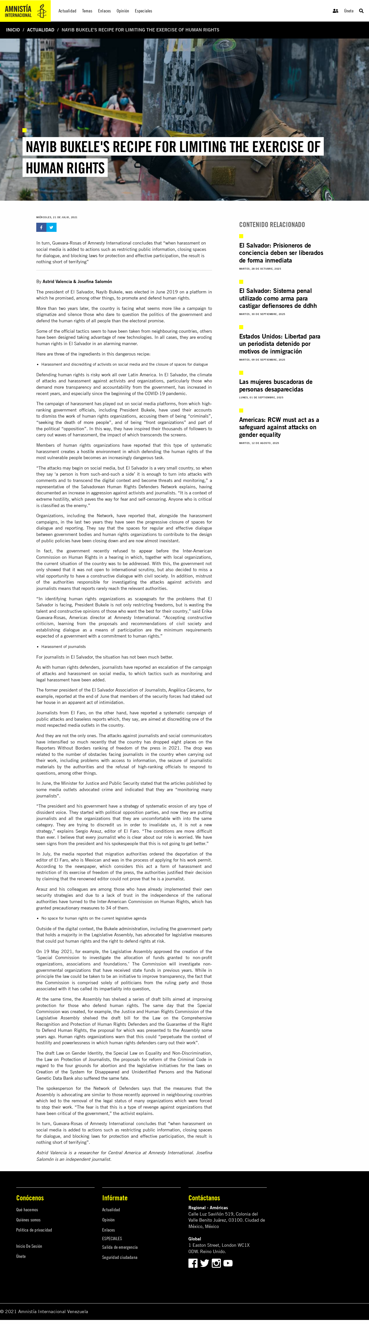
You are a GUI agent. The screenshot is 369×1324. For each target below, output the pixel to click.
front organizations (165, 422)
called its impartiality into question (114, 988)
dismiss (49, 416)
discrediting (178, 719)
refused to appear (133, 550)
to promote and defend (139, 298)
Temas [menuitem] (87, 10)
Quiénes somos (28, 1219)
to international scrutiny (130, 569)
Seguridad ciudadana (119, 1257)
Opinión (108, 1219)
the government (93, 1113)
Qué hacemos (27, 1209)
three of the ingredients (77, 354)
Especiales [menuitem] (143, 10)
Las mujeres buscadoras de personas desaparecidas (276, 385)
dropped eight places (174, 741)
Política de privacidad (34, 1230)
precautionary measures (75, 907)
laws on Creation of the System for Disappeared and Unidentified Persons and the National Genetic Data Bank (124, 1071)
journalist (174, 878)
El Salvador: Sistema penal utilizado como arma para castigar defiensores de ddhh (278, 298)
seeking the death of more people (74, 422)
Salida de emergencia (120, 1247)
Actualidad (40, 29)
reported (142, 445)
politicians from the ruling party (155, 982)
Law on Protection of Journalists (77, 1059)
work (70, 416)
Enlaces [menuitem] (104, 10)
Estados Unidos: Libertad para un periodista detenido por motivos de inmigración (280, 343)
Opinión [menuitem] (123, 10)
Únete (349, 10)
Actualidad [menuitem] (67, 10)
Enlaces (108, 1230)
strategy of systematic (145, 806)
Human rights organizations (86, 1036)
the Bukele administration (121, 928)
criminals (199, 416)
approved (163, 951)
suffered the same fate (106, 1078)
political (52, 428)
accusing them (153, 416)
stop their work (57, 1107)
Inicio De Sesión (29, 1246)
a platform (196, 291)
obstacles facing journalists (115, 754)
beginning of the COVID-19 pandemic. (149, 393)
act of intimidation (105, 702)
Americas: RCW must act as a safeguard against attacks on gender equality (279, 427)
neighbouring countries (174, 331)
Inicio (13, 29)
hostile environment (100, 451)
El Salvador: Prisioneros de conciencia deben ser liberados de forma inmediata (281, 252)
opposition (74, 428)
